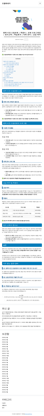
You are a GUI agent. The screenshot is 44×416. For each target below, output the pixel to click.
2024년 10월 (5, 383)
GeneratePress (28, 414)
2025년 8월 (5, 360)
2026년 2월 (5, 346)
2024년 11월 (5, 380)
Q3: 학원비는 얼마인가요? (11, 85)
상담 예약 (7, 74)
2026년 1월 (5, 349)
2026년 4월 (5, 342)
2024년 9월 (5, 385)
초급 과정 (9, 68)
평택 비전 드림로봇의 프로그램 (11, 64)
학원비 (6, 76)
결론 (4, 79)
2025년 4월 (5, 369)
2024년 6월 (5, 392)
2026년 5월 (5, 339)
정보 (22, 295)
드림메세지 (6, 3)
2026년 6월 (5, 337)
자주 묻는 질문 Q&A (8, 81)
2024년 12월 (5, 378)
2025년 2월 (5, 374)
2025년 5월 (5, 367)
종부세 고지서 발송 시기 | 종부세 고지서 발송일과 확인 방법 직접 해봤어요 (21, 326)
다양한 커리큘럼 (9, 66)
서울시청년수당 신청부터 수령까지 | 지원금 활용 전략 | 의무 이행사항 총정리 (22, 300)
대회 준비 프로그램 (9, 71)
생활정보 (4, 405)
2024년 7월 (5, 389)
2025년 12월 (5, 351)
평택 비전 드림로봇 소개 (9, 61)
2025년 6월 (5, 364)
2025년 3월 (5, 371)
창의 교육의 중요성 (8, 77)
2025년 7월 (5, 362)
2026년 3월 (5, 344)
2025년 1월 (5, 376)
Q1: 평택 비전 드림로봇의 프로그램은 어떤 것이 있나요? (18, 82)
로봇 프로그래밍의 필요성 (11, 63)
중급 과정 (9, 69)
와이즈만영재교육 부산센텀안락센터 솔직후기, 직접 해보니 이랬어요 (19, 316)
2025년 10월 (5, 355)
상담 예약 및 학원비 (8, 72)
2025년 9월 (5, 358)
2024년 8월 (5, 387)
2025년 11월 (5, 353)
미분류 (3, 403)
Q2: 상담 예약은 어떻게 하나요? (13, 84)
